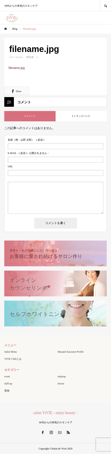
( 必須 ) (26, 140)
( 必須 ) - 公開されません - (28, 153)
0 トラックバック (81, 116)
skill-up (8, 383)
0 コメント (30, 116)
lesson (61, 383)
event (7, 376)
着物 (6, 390)
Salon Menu (10, 351)
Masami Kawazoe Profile (71, 351)
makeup (62, 376)
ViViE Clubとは (12, 358)
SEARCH (105, 5)
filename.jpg (17, 68)
